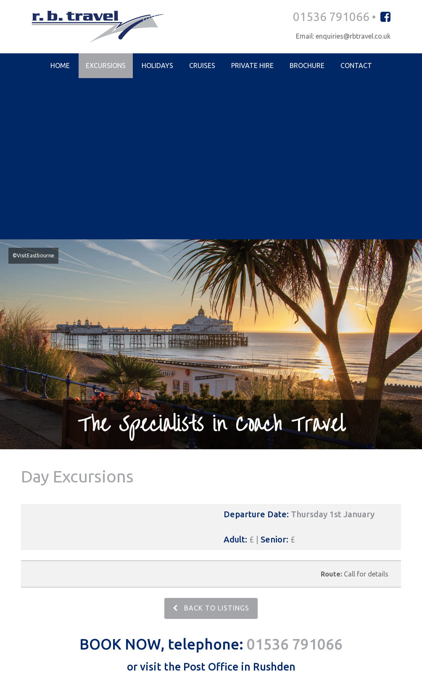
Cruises (202, 66)
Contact (356, 66)
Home (60, 66)
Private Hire (252, 66)
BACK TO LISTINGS (211, 447)
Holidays (157, 66)
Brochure (307, 66)
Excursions (106, 66)
